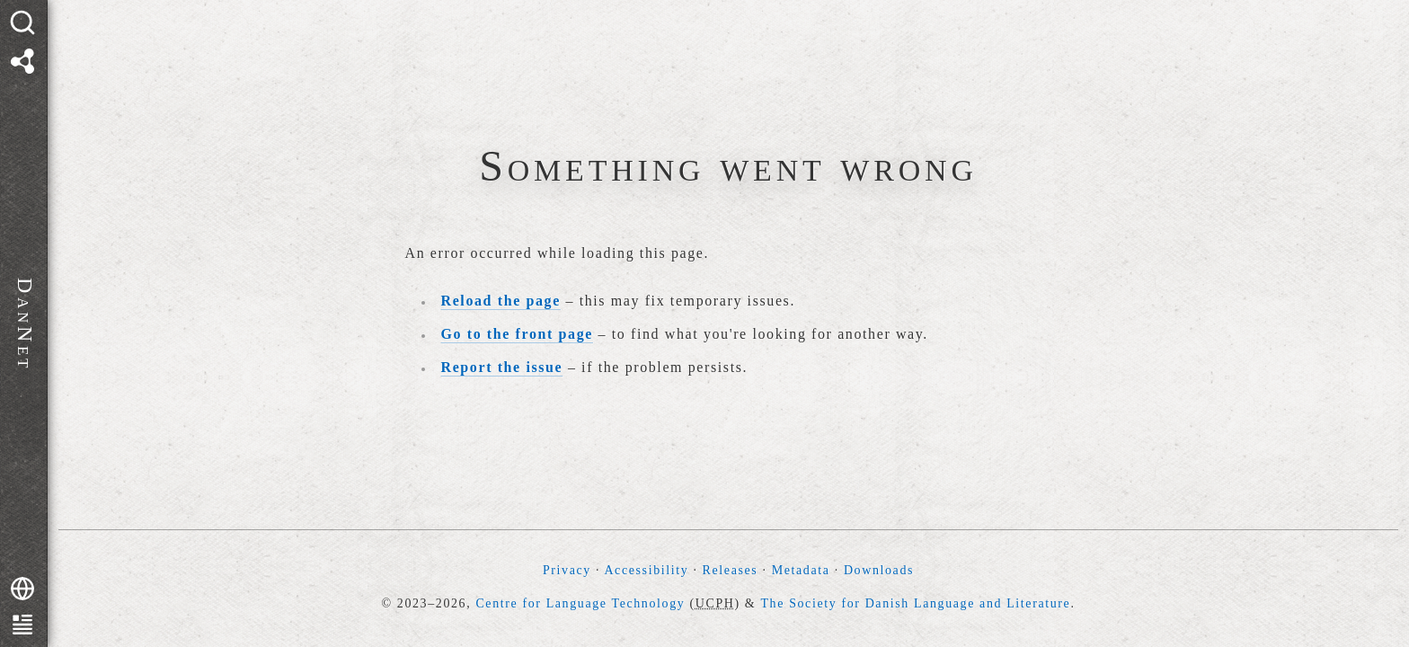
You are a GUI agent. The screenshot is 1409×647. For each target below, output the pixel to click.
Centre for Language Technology (580, 603)
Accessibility (646, 570)
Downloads (879, 570)
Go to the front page (517, 333)
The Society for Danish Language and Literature (915, 603)
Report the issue (502, 367)
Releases (730, 570)
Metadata (801, 570)
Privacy (567, 570)
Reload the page (501, 300)
